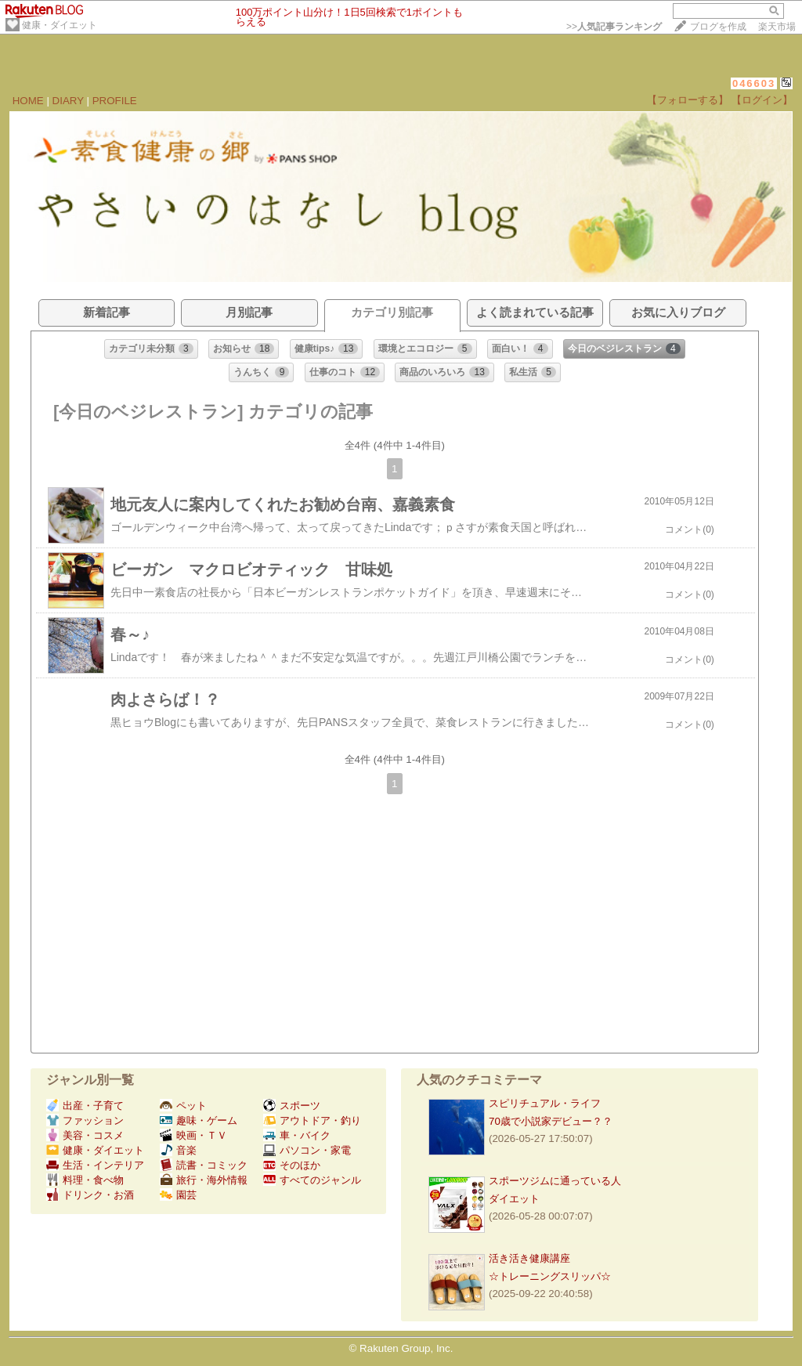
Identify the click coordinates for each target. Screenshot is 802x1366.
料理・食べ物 (85, 1180)
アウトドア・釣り (312, 1120)
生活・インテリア (95, 1165)
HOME (28, 101)
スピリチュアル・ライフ (545, 1103)
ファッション (85, 1120)
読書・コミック (203, 1165)
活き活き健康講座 (529, 1258)
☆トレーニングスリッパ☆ (550, 1276)
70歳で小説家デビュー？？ (550, 1121)
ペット (183, 1105)
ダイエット (514, 1199)
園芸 (178, 1195)
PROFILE (114, 101)
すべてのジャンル (312, 1180)
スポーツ (291, 1105)
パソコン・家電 (307, 1150)
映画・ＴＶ (193, 1135)
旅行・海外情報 (203, 1180)
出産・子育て (85, 1105)
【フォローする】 (687, 100)
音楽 (178, 1150)
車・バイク (297, 1135)
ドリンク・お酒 (90, 1195)
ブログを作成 (718, 26)
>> (614, 26)
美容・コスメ (85, 1135)
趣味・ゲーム (198, 1120)
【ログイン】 (762, 100)
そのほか (291, 1165)
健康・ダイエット (59, 25)
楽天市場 (777, 26)
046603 (753, 83)
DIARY (68, 101)
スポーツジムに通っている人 (555, 1181)
